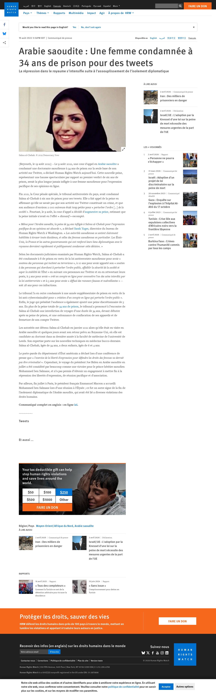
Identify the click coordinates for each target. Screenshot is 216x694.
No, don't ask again (91, 27)
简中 (33, 5)
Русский (97, 5)
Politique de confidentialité (63, 660)
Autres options (184, 686)
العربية (26, 5)
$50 (31, 492)
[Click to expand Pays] (28, 13)
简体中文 (171, 37)
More (117, 5)
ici (75, 404)
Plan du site (83, 660)
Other (64, 499)
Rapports (59, 13)
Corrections (43, 660)
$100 (47, 492)
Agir (102, 13)
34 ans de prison (69, 306)
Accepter (166, 686)
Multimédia (76, 13)
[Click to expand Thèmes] (43, 13)
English (47, 5)
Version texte (97, 660)
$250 (64, 492)
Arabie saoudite (107, 164)
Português (86, 5)
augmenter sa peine (96, 212)
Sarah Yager (81, 228)
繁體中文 (182, 37)
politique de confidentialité (123, 686)
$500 (31, 499)
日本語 (76, 5)
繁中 (40, 5)
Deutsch (67, 5)
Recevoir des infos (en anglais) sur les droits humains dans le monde (73, 645)
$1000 (47, 499)
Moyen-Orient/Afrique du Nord (54, 526)
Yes (74, 27)
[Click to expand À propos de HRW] (121, 13)
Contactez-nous (28, 660)
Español (107, 5)
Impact (91, 13)
